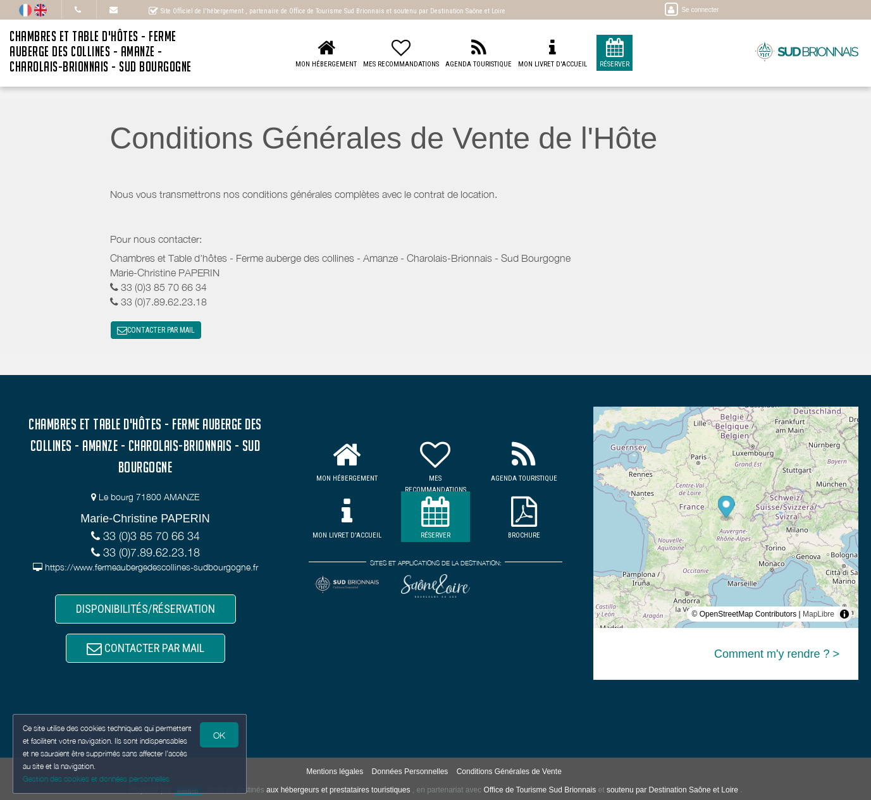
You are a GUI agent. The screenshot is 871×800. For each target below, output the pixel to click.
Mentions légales (334, 772)
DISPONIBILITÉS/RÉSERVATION (145, 609)
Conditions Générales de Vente (509, 772)
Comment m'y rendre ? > (776, 654)
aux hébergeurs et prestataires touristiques (338, 790)
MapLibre (818, 614)
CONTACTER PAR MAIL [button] (156, 330)
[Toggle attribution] (844, 614)
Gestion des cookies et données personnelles (96, 779)
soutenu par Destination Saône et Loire (672, 790)
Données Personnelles (410, 772)
